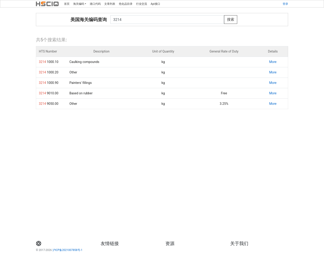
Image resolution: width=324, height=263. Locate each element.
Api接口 (155, 3)
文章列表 (109, 3)
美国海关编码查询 (88, 19)
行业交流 (141, 3)
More (273, 62)
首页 (67, 3)
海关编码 (78, 3)
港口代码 (95, 3)
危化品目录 (125, 3)
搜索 (230, 19)
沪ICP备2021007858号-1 (67, 250)
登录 (285, 3)
